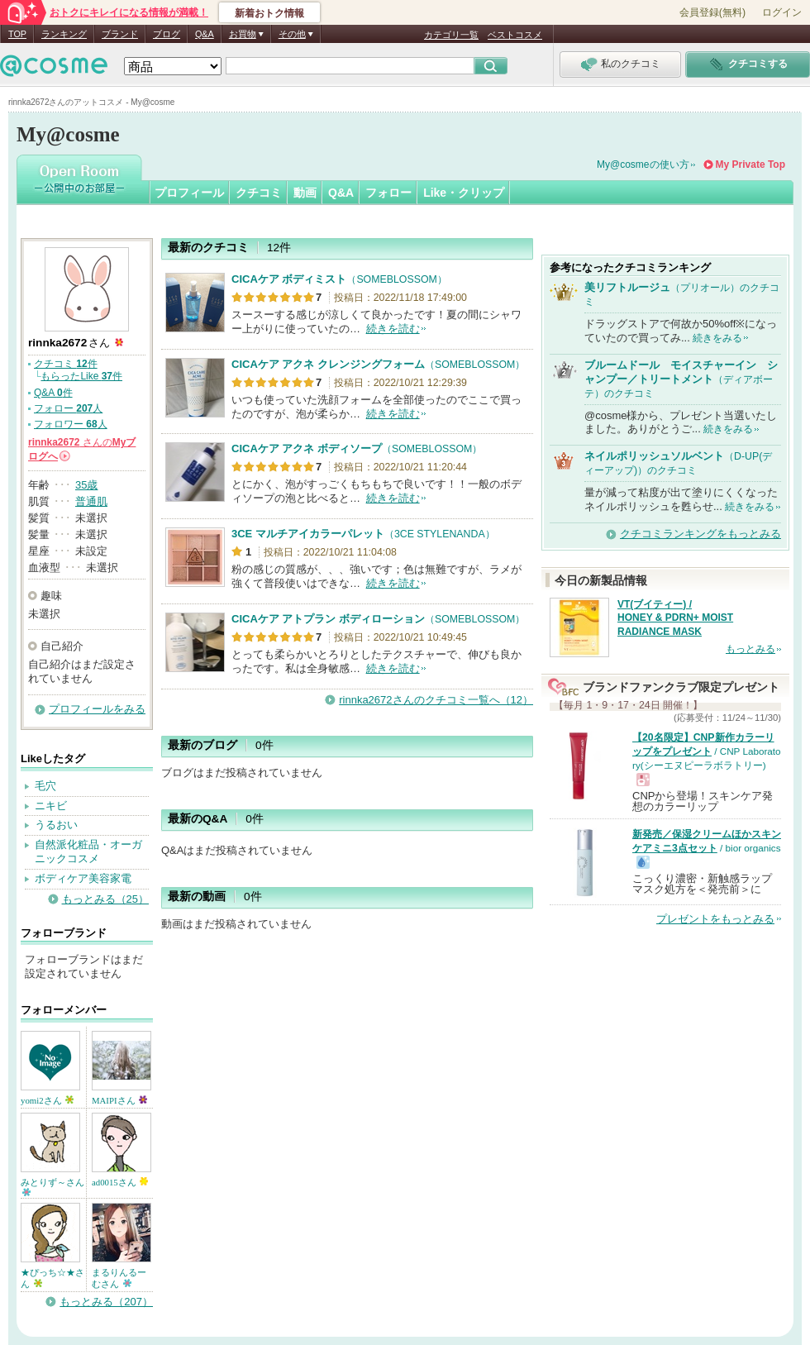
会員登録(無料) (712, 12)
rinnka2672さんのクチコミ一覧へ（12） (436, 700)
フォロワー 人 (70, 424)
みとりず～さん (52, 1186)
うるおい (56, 824)
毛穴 (45, 786)
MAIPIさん (119, 1100)
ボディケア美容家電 (83, 878)
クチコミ (259, 192)
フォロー (388, 192)
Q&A (204, 34)
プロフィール (189, 192)
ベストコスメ (515, 35)
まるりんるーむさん (119, 1278)
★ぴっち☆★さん (52, 1278)
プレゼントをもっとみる (715, 919)
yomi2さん (47, 1100)
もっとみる (750, 649)
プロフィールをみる (97, 709)
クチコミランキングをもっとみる (700, 533)
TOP (17, 34)
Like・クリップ (463, 192)
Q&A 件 (53, 392)
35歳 (86, 485)
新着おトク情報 (269, 13)
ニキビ (51, 805)
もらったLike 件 (81, 376)
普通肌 (91, 501)
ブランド (120, 34)
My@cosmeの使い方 (643, 164)
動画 (305, 192)
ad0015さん (120, 1182)
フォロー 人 (68, 408)
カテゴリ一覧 (451, 35)
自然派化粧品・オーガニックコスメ (88, 851)
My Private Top (750, 164)
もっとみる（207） (106, 1301)
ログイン (782, 12)
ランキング (64, 34)
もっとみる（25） (105, 899)
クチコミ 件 (66, 364)
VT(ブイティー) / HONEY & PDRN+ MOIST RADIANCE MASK (675, 618)
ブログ (166, 34)
